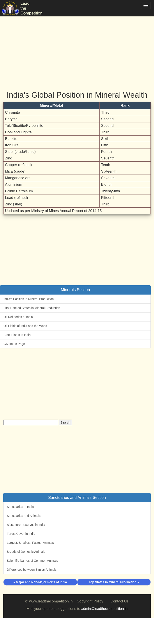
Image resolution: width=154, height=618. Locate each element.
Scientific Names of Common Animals (32, 560)
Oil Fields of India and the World (25, 326)
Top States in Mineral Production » (114, 582)
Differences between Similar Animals (32, 569)
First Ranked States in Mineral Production (32, 308)
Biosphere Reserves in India (26, 524)
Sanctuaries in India (20, 507)
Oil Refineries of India (18, 317)
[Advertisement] (77, 48)
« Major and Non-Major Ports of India (40, 582)
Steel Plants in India (17, 335)
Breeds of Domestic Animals (26, 551)
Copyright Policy (90, 601)
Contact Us (119, 601)
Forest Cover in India (21, 533)
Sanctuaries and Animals (24, 515)
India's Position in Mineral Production (29, 299)
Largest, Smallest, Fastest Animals (30, 542)
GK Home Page (14, 344)
